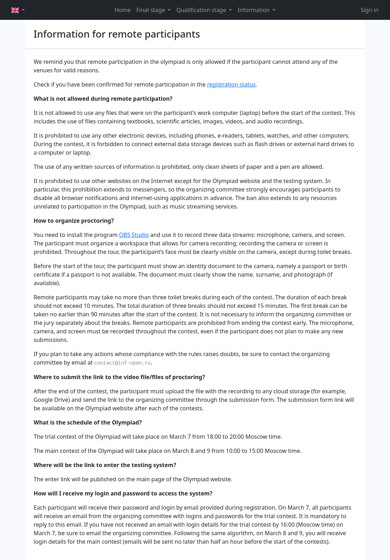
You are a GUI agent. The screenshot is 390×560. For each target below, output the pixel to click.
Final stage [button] (151, 10)
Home (123, 10)
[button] (18, 10)
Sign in (370, 10)
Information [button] (254, 10)
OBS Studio (134, 235)
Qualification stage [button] (202, 10)
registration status (231, 84)
